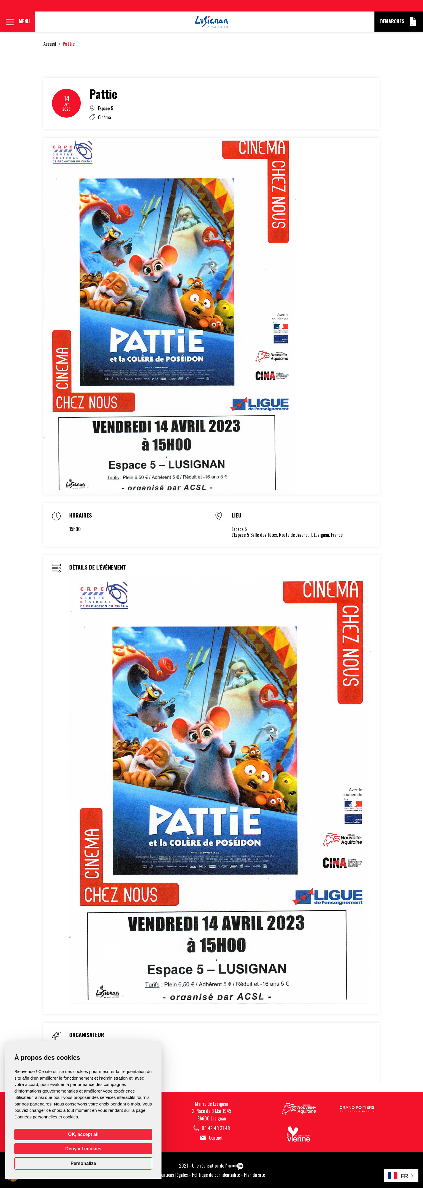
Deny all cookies (83, 1148)
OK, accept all (83, 1134)
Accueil (49, 43)
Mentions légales (173, 1174)
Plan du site (254, 1174)
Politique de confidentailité (216, 1174)
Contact (211, 1138)
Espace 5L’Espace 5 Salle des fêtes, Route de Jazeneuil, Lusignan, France (287, 532)
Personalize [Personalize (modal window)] (83, 1163)
